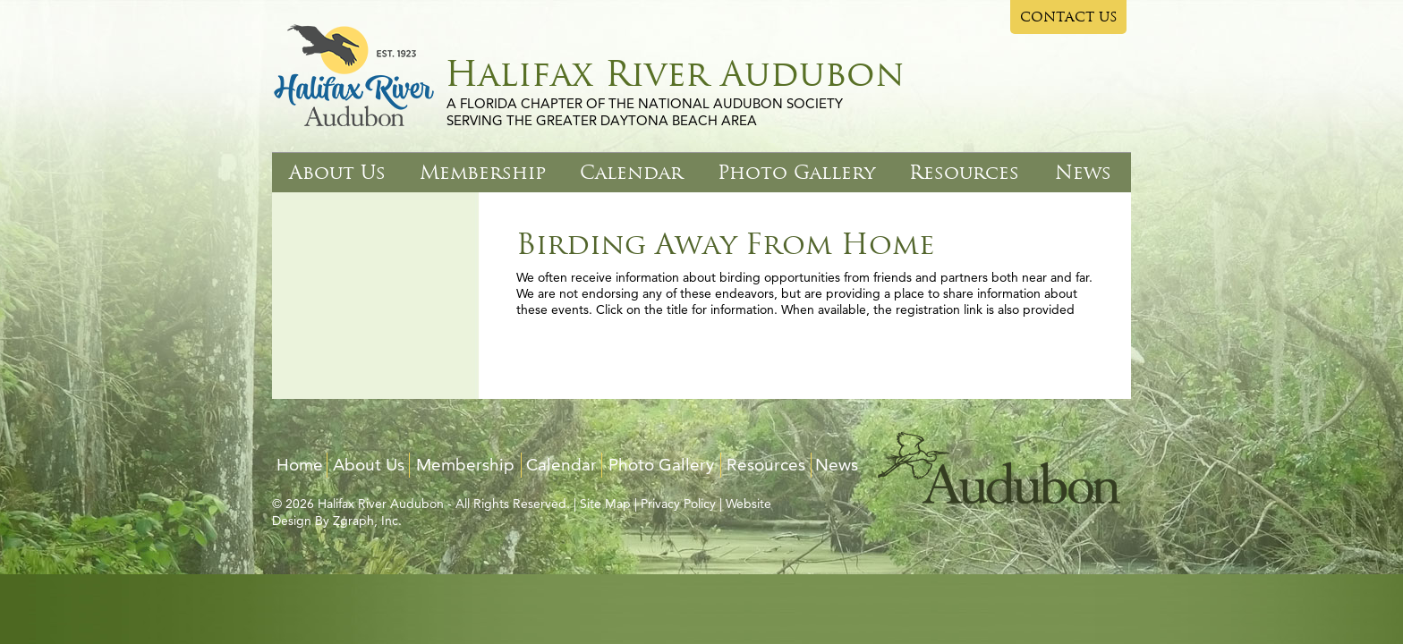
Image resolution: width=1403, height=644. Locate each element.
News (1083, 172)
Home (299, 464)
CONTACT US (1069, 17)
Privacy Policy (678, 504)
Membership (483, 172)
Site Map (605, 504)
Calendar (631, 172)
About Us (337, 172)
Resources (964, 172)
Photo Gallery (796, 172)
